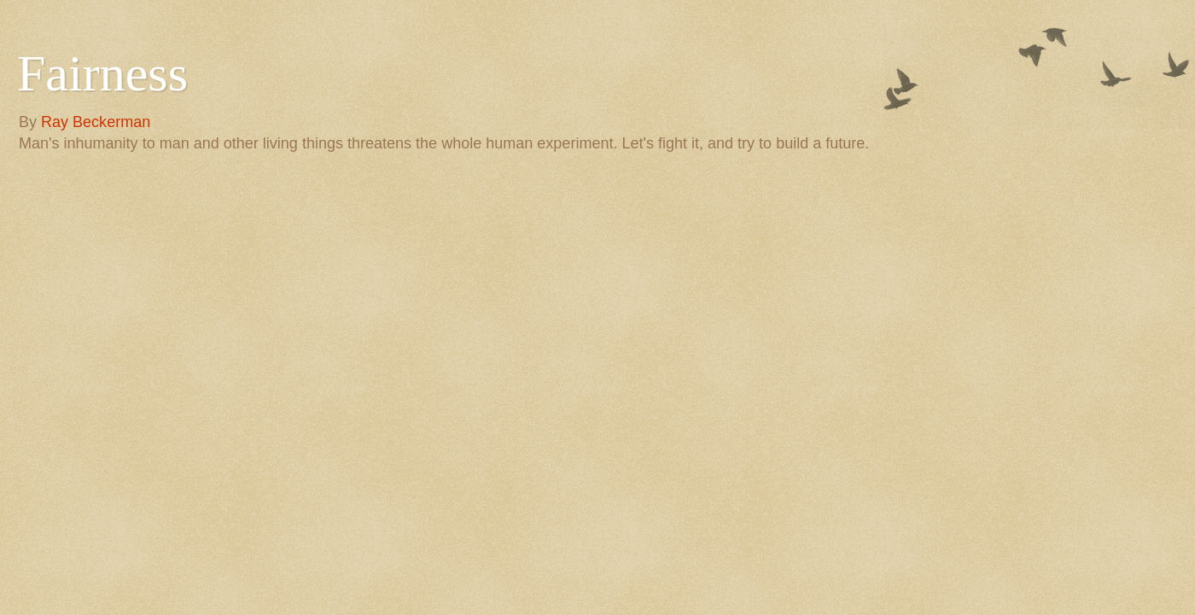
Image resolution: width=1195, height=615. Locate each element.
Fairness (102, 73)
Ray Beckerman (95, 122)
